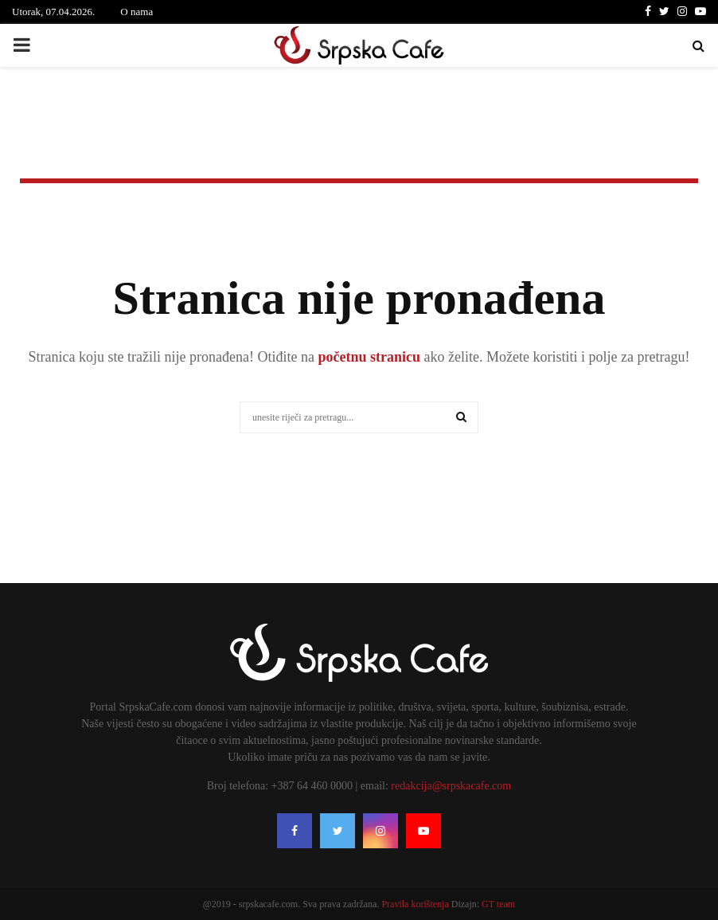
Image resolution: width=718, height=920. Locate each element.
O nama (136, 12)
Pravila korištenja (416, 904)
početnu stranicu (367, 357)
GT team (498, 904)
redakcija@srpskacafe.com (451, 786)
